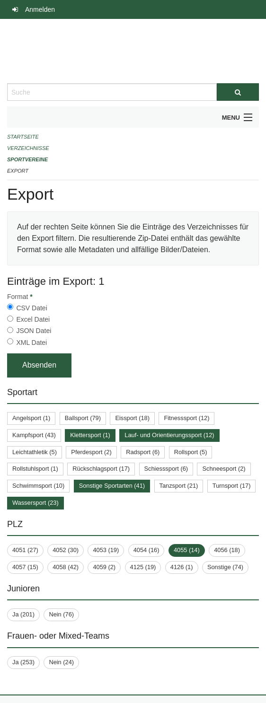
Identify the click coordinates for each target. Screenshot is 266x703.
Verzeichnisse (28, 148)
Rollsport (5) (190, 452)
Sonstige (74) (225, 567)
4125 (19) (143, 567)
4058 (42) (66, 567)
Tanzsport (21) (179, 485)
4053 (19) (106, 550)
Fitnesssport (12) (186, 418)
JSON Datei (33, 330)
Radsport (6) (143, 452)
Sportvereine (27, 159)
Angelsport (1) (31, 418)
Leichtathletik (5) (34, 452)
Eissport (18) (132, 418)
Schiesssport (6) (166, 468)
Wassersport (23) (35, 502)
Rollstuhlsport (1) (35, 468)
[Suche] (238, 92)
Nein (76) (61, 614)
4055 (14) (187, 550)
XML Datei (31, 342)
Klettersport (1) (90, 435)
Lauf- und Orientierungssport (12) (169, 435)
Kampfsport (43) (34, 435)
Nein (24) (61, 662)
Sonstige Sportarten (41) (112, 485)
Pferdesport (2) (91, 452)
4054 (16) (146, 550)
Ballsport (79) (83, 418)
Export (17, 171)
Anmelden (40, 9)
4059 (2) (104, 567)
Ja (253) (23, 662)
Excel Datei (33, 319)
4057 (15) (25, 567)
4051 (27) (25, 550)
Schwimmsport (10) (38, 485)
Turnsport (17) (232, 485)
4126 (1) (181, 567)
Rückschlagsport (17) (101, 468)
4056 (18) (227, 550)
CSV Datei (31, 308)
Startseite (23, 137)
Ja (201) (23, 614)
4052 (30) (66, 550)
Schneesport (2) (223, 468)
